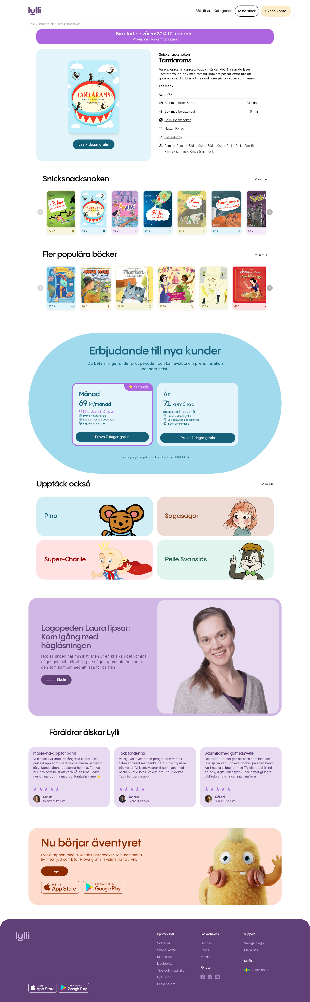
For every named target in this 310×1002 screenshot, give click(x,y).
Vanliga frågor (254, 943)
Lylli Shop (164, 977)
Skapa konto (275, 11)
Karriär (205, 957)
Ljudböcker (165, 963)
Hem (32, 23)
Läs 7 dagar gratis (93, 144)
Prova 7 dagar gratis (112, 437)
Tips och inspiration (171, 970)
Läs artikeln (56, 680)
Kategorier (223, 11)
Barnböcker (45, 23)
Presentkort (166, 984)
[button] (259, 970)
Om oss (206, 943)
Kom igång (54, 871)
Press (204, 950)
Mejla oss (251, 950)
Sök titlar (203, 11)
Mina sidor (247, 11)
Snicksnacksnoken (68, 23)
